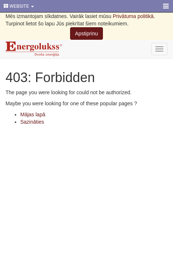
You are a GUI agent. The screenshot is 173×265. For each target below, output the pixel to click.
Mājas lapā (32, 114)
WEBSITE (19, 6)
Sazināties (32, 122)
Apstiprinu (86, 33)
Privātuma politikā (133, 16)
